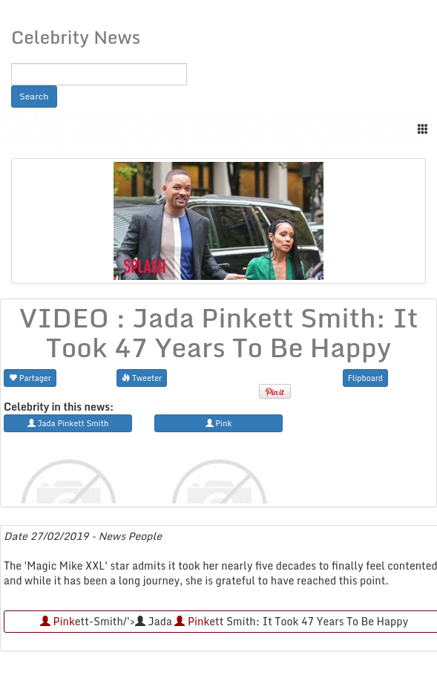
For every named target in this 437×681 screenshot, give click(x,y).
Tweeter (142, 377)
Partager (30, 377)
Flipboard (365, 377)
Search (34, 96)
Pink (57, 621)
